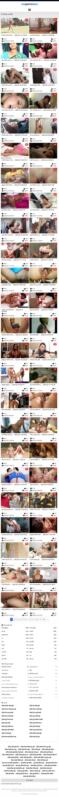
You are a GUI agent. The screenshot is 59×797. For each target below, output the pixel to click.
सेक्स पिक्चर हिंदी (43, 691)
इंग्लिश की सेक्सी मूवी (35, 705)
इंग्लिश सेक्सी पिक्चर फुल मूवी (43, 746)
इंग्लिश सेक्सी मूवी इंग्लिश (48, 749)
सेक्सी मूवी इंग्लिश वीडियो (47, 773)
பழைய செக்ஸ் (15, 680)
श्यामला (43, 638)
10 (37, 619)
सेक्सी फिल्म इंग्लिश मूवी (10, 771)
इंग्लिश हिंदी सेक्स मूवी (42, 760)
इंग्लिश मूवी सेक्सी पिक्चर (36, 723)
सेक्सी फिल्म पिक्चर (15, 667)
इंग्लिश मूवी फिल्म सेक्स (7, 719)
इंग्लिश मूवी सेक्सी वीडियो (8, 730)
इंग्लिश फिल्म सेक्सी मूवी (7, 716)
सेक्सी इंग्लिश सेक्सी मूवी (45, 768)
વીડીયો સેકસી (43, 684)
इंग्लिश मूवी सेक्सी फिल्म (7, 726)
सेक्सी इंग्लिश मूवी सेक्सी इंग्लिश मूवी (15, 768)
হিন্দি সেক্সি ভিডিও (43, 687)
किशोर (15, 645)
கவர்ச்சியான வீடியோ (15, 698)
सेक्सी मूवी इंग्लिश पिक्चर (22, 773)
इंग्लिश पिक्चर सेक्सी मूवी (36, 709)
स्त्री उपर (43, 659)
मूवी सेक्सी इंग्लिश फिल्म (51, 763)
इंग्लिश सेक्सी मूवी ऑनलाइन (31, 752)
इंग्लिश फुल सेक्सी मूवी (35, 716)
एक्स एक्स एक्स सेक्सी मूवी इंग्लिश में (10, 763)
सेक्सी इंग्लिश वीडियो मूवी (32, 768)
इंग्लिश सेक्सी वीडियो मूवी (17, 760)
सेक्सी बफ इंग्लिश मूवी (35, 771)
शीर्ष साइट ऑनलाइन (8, 664)
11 (40, 619)
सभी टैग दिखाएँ (29, 780)
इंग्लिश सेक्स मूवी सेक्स (13, 746)
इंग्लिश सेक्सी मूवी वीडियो (43, 698)
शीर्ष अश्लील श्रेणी (8, 625)
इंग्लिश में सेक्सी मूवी (6, 733)
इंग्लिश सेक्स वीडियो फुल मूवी (28, 746)
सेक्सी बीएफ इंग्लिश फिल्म (48, 771)
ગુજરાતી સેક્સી (43, 667)
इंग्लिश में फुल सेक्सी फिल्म (36, 730)
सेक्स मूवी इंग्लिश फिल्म (8, 765)
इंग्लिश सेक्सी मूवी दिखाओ (46, 752)
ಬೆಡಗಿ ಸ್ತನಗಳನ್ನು (15, 694)
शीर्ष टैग (5, 703)
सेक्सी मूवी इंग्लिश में (34, 773)
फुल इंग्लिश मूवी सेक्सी (26, 763)
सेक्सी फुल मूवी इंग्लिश (22, 771)
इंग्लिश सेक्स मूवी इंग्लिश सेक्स (9, 736)
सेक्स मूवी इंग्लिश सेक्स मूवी (22, 765)
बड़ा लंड (15, 631)
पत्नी (15, 648)
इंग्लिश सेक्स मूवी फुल (35, 736)
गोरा (15, 641)
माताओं (15, 655)
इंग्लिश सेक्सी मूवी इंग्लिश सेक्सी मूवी (14, 752)
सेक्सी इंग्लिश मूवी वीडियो (50, 765)
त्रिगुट (43, 652)
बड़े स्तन (43, 635)
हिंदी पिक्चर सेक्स (43, 674)
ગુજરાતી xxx (15, 670)
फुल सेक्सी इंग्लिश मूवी (38, 763)
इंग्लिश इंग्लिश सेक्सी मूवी (8, 705)
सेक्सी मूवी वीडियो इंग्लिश (29, 776)
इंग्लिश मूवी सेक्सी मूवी (15, 677)
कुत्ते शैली (43, 641)
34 (44, 619)
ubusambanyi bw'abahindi (15, 687)
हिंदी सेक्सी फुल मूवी (43, 680)
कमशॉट (43, 631)
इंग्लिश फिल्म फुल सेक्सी (7, 712)
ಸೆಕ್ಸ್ (43, 670)
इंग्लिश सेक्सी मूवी (36, 749)
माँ (15, 638)
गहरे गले (43, 648)
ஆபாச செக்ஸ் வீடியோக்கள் (15, 684)
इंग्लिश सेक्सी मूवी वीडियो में (49, 754)
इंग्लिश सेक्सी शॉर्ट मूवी (30, 760)
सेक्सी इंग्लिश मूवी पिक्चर (36, 765)
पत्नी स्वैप (15, 652)
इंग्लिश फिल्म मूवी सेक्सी (35, 712)
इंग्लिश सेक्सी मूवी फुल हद (22, 754)
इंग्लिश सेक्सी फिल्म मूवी (24, 749)
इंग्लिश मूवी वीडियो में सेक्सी (36, 719)
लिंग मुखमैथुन (15, 628)
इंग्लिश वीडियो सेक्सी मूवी (36, 733)
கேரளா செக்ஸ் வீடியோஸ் (15, 691)
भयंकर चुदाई (43, 628)
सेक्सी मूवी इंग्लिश (10, 773)
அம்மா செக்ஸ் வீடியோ (43, 694)
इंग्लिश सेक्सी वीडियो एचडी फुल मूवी (42, 757)
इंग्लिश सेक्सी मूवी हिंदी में (26, 757)
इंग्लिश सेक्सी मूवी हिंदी (13, 757)
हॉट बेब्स (43, 645)
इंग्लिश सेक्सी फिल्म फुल (10, 749)
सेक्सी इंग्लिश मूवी (25, 794)
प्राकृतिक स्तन (15, 635)
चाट (43, 655)
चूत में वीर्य (15, 659)
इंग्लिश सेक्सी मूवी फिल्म (8, 754)
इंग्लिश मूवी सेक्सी (6, 723)
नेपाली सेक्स (15, 674)
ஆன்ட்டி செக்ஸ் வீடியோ (43, 677)
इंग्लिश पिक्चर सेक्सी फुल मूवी (9, 709)
